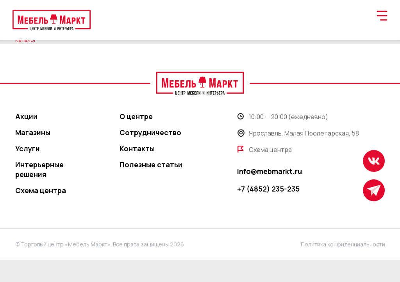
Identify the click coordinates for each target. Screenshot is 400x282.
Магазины (32, 132)
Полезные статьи (151, 164)
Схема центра (40, 190)
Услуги (27, 148)
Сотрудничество (150, 132)
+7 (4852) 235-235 (268, 188)
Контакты (137, 148)
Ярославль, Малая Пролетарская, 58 (298, 133)
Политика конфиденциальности (343, 244)
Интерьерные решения (39, 169)
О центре (136, 116)
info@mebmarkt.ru (269, 171)
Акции (26, 116)
